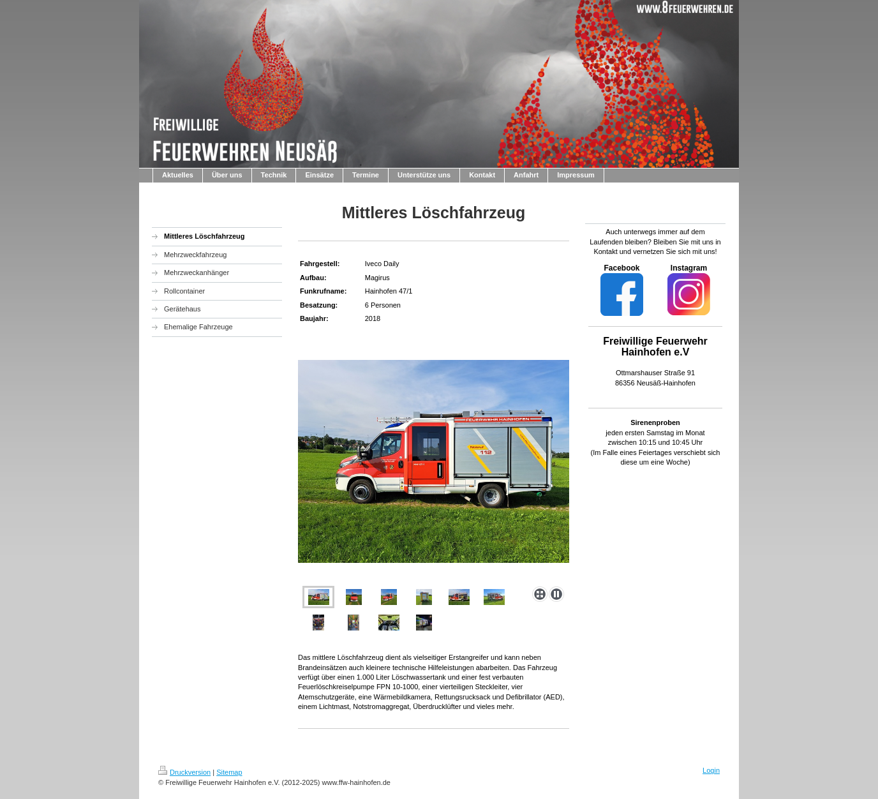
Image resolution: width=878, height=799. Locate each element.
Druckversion (184, 772)
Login (711, 770)
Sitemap (229, 772)
